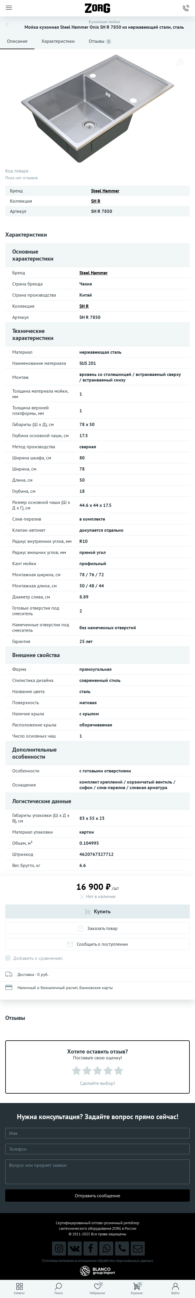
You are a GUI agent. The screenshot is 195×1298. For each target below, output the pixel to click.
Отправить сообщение (97, 1195)
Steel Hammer (105, 191)
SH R (95, 201)
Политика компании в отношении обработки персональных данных (97, 1260)
